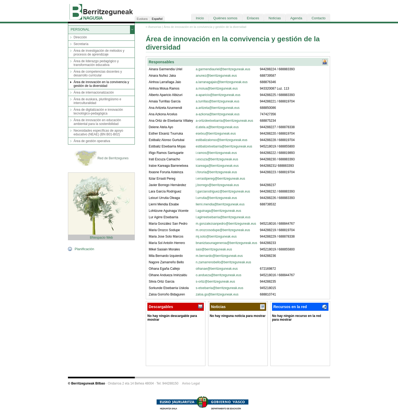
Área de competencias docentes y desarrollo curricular (98, 73)
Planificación (84, 249)
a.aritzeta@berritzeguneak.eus (218, 108)
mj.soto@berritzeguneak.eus (216, 236)
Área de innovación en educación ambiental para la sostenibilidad (97, 122)
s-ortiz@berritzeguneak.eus (215, 281)
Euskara (142, 18)
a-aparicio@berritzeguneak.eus (218, 95)
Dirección (80, 37)
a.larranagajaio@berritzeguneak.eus (222, 82)
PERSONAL (80, 29)
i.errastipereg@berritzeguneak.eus (220, 178)
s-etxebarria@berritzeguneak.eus (219, 288)
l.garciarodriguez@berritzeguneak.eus (223, 191)
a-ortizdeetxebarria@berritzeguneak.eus (224, 121)
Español (157, 18)
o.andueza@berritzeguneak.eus (218, 275)
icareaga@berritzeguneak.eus (217, 166)
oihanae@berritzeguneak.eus (217, 269)
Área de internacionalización (94, 92)
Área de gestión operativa (92, 141)
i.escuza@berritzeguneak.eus (217, 159)
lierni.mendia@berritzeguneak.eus (220, 204)
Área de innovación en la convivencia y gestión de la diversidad (101, 84)
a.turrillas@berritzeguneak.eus (217, 101)
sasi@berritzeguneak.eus (214, 249)
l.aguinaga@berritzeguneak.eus (218, 211)
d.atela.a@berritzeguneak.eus (217, 127)
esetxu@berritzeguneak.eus (216, 133)
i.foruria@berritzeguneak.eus (216, 172)
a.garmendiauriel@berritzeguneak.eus (223, 69)
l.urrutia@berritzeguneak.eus (216, 198)
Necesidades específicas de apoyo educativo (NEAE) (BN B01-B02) (98, 132)
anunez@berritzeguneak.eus (216, 75)
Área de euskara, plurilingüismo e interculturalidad (97, 101)
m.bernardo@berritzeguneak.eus (219, 256)
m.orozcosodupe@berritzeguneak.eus (223, 230)
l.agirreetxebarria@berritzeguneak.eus (223, 217)
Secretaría (81, 44)
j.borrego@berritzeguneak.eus (217, 185)
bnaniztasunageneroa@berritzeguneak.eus (226, 243)
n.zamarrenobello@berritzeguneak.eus (223, 262)
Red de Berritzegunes (101, 158)
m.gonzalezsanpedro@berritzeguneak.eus (226, 224)
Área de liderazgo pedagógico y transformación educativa (96, 63)
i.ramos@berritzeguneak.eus (216, 153)
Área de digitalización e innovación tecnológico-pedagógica (98, 111)
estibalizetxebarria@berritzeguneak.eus (224, 146)
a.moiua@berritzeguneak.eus (217, 88)
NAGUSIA (92, 18)
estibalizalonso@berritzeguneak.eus (221, 140)
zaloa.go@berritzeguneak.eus (217, 294)
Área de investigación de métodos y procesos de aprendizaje (99, 52)
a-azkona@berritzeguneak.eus (218, 114)
